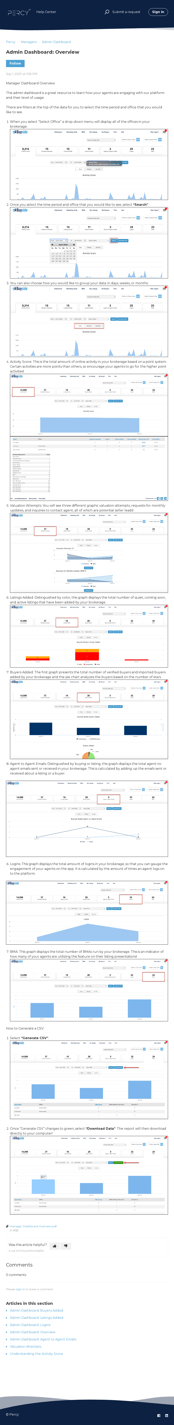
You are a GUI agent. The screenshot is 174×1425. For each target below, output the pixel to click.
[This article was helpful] (54, 1246)
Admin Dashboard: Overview (32, 1332)
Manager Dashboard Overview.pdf (33, 1226)
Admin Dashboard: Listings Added (36, 1318)
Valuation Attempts (25, 1346)
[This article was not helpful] (66, 1246)
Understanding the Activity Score (36, 1354)
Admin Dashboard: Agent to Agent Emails (43, 1339)
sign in (20, 1289)
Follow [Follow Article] (15, 63)
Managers (29, 42)
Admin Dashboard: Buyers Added (36, 1310)
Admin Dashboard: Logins (30, 1325)
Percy (10, 42)
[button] (106, 12)
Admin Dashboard (56, 42)
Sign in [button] (158, 12)
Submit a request (126, 12)
